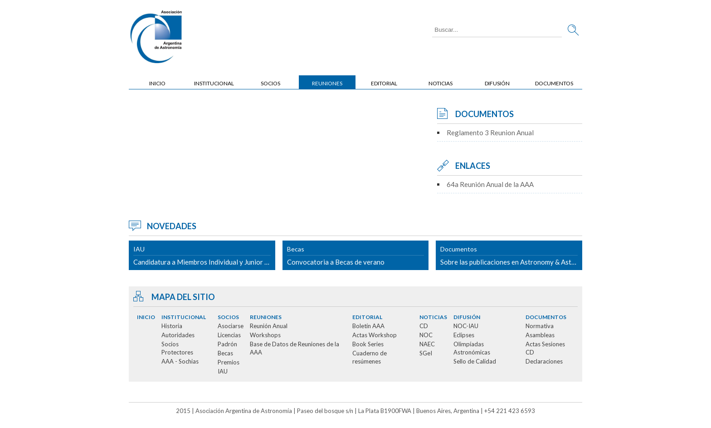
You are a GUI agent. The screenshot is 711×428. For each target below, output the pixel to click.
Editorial (384, 83)
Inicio (157, 83)
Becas (225, 353)
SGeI (425, 353)
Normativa (540, 326)
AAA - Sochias (180, 361)
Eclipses (463, 335)
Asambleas (540, 335)
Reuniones (327, 83)
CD (423, 326)
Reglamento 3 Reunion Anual (490, 132)
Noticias (441, 83)
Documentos (554, 83)
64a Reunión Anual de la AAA (490, 184)
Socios (270, 83)
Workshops (265, 335)
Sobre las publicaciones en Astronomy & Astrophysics (511, 255)
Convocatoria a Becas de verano (355, 255)
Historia (171, 326)
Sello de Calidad (474, 361)
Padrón (227, 344)
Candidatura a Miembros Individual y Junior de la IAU (204, 255)
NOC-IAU (465, 326)
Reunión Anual (268, 326)
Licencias (229, 335)
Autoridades (178, 335)
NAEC (427, 344)
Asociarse (230, 326)
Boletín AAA (368, 326)
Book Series (368, 344)
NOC (426, 335)
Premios (228, 362)
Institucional (214, 83)
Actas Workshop (374, 335)
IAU (223, 371)
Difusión (497, 83)
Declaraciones (544, 361)
